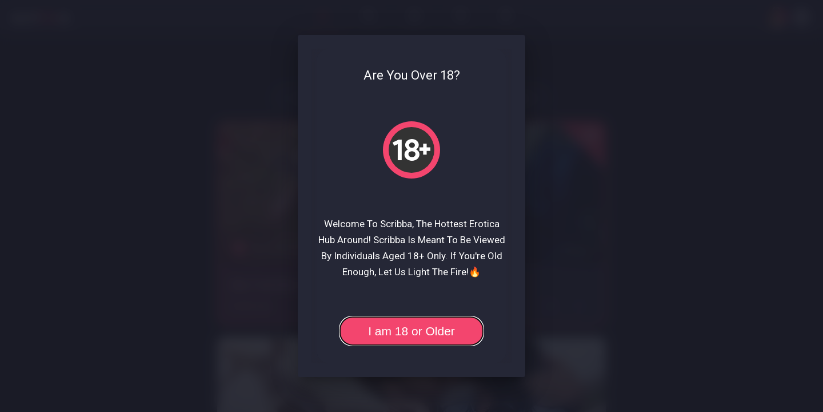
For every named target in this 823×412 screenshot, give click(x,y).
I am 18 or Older (411, 331)
